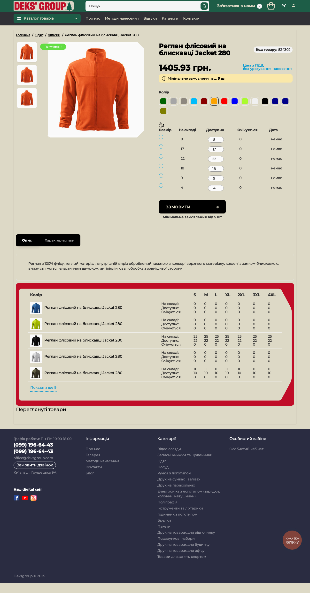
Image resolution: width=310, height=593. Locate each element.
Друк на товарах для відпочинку (186, 542)
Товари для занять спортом (181, 566)
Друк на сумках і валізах (178, 489)
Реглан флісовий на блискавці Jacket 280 (76, 317)
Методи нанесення (102, 471)
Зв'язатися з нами (236, 15)
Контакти (93, 477)
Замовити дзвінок (35, 474)
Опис (27, 250)
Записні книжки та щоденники (184, 465)
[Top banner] (155, 5)
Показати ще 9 (43, 397)
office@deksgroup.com (33, 467)
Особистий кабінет (246, 458)
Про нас (92, 458)
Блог (89, 483)
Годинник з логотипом (177, 524)
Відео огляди (169, 458)
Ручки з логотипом (174, 483)
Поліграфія (167, 512)
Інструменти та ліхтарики (180, 518)
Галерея (92, 465)
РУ (283, 15)
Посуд (163, 477)
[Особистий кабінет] (293, 15)
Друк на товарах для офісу (180, 560)
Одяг (161, 471)
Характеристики (59, 250)
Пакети (163, 536)
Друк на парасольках (176, 495)
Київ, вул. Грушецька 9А (35, 482)
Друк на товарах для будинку (183, 554)
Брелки (164, 530)
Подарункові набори (176, 548)
